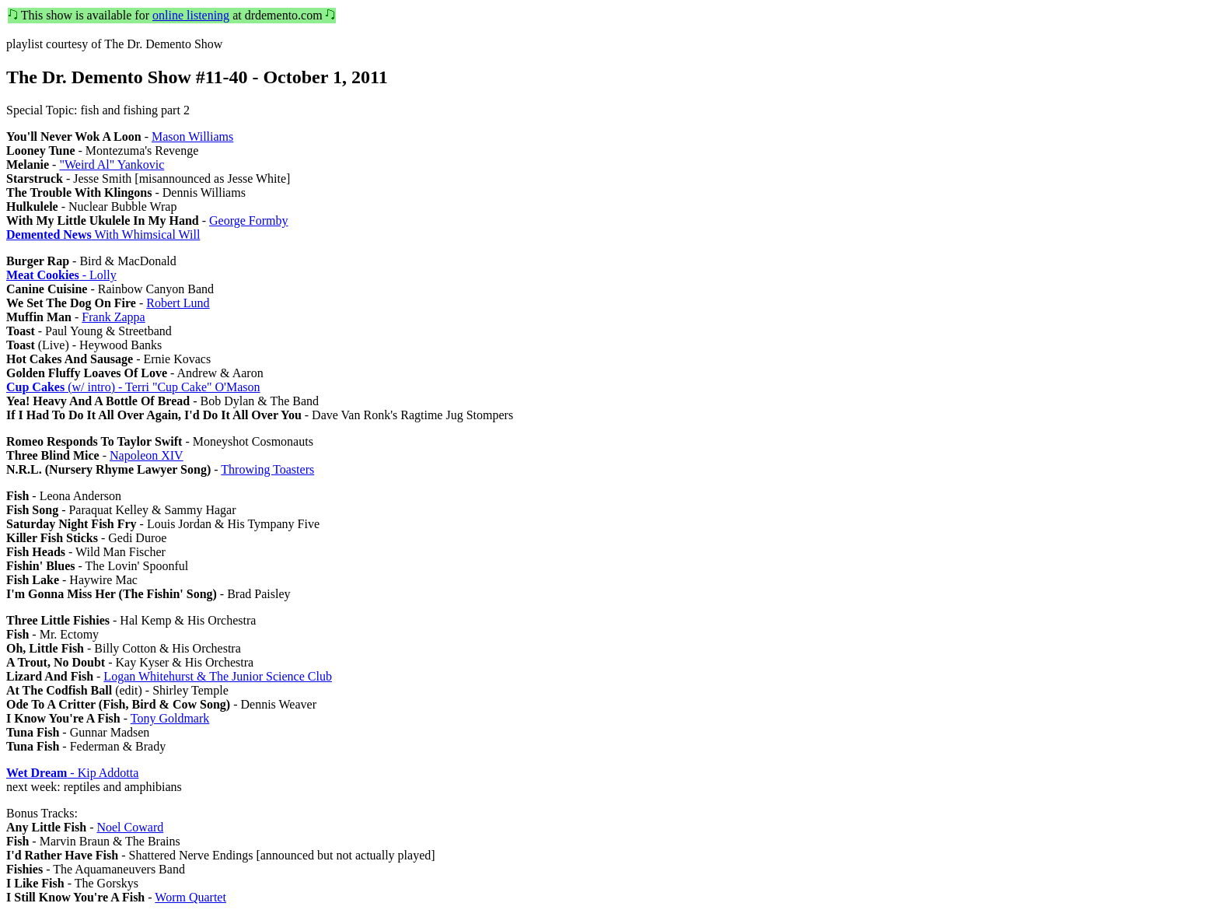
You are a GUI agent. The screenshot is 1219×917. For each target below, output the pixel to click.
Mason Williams (192, 136)
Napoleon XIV (146, 455)
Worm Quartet (190, 897)
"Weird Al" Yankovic (111, 164)
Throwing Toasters (267, 469)
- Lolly (61, 275)
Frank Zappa (113, 317)
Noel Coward (129, 827)
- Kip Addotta (72, 772)
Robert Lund (177, 303)
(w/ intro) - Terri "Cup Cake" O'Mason (133, 387)
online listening (190, 15)
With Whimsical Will (103, 234)
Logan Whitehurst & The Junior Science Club (217, 676)
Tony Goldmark (170, 718)
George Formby (248, 220)
